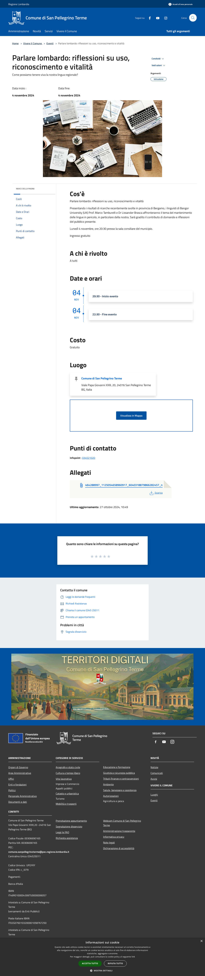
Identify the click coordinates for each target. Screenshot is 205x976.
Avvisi (154, 779)
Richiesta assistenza (67, 838)
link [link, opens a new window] (133, 956)
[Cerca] (193, 18)
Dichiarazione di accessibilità (118, 848)
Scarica (156, 493)
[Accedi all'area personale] (180, 4)
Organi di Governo (18, 767)
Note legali (109, 842)
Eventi (49, 43)
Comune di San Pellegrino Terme (101, 378)
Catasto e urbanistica (67, 793)
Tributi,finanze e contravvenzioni (121, 779)
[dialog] (102, 957)
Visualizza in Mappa (131, 415)
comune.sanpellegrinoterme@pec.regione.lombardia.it (38, 852)
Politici (12, 790)
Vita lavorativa (64, 779)
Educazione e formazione (116, 767)
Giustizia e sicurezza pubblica (119, 773)
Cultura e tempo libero (68, 773)
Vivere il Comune (32, 43)
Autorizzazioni (111, 796)
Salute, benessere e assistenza (119, 790)
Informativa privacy (113, 837)
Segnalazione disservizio (69, 826)
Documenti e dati (17, 802)
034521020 (88, 458)
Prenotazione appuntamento (71, 821)
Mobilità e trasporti (66, 804)
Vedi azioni (159, 65)
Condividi (158, 59)
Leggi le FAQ (62, 832)
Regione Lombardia (18, 4)
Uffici (11, 779)
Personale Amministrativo (22, 796)
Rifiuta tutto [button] (115, 963)
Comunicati (157, 773)
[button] (102, 970)
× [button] (201, 941)
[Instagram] (164, 18)
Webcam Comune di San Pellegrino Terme (122, 823)
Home (15, 43)
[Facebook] (148, 18)
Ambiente (108, 784)
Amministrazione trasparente (119, 831)
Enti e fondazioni (17, 784)
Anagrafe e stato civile (68, 767)
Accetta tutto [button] (90, 963)
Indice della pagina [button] (25, 188)
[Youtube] (156, 18)
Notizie (154, 767)
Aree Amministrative (19, 773)
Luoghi (154, 795)
